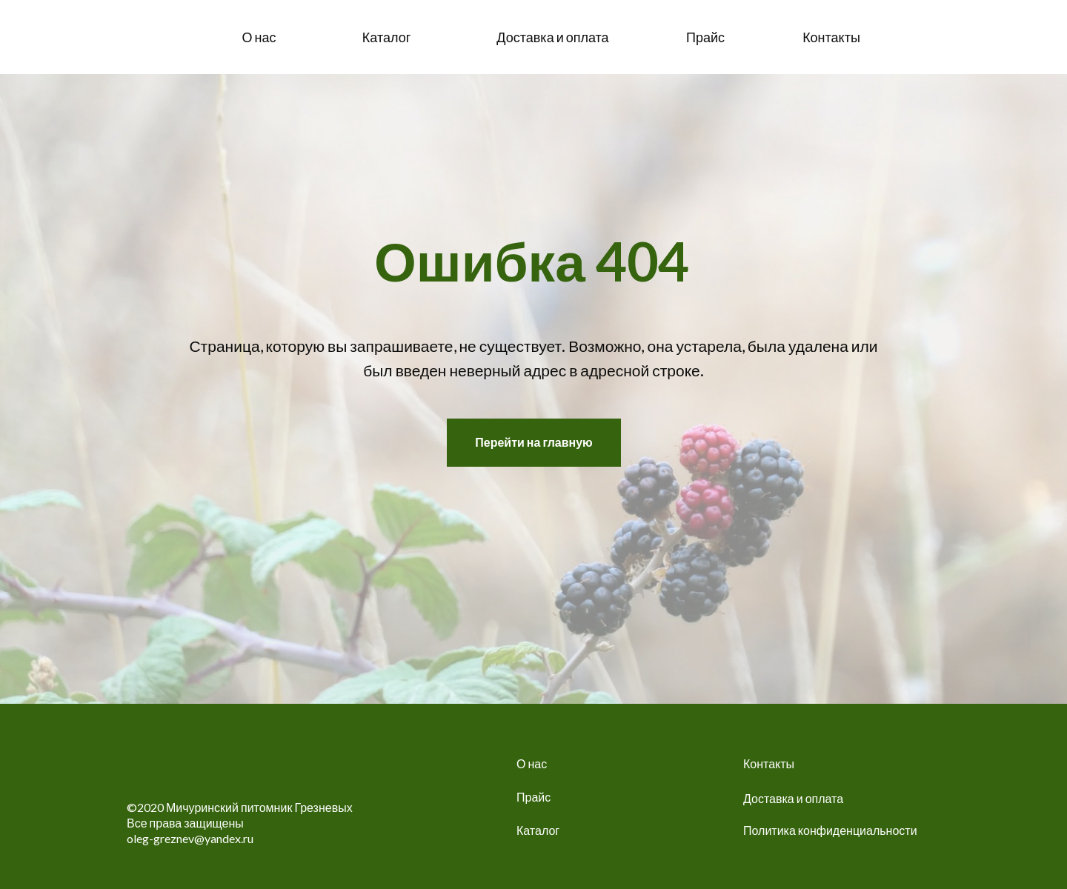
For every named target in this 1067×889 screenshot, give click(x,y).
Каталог (537, 830)
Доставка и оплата (793, 798)
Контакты (768, 763)
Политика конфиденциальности (830, 830)
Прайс (533, 797)
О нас (531, 763)
